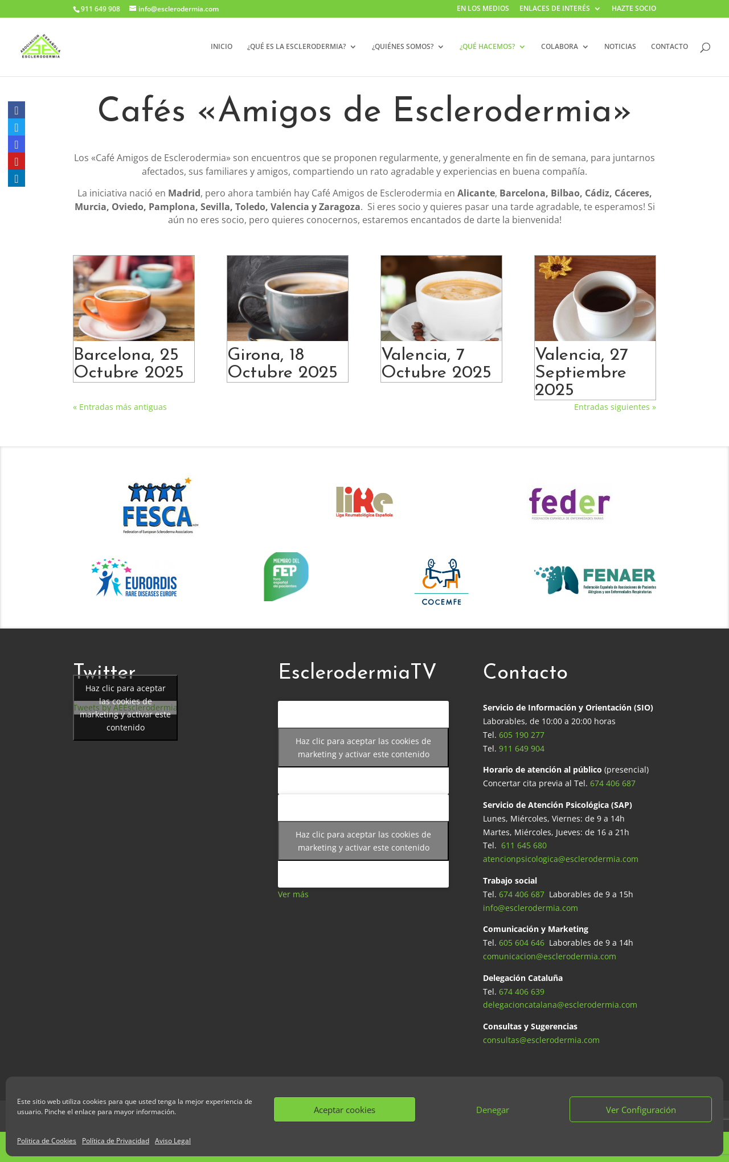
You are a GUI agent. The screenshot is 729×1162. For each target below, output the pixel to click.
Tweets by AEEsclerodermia (125, 708)
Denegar (492, 1109)
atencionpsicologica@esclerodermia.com (560, 858)
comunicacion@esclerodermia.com (549, 956)
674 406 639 (521, 991)
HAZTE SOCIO (634, 9)
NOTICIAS (620, 47)
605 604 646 (521, 942)
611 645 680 (524, 845)
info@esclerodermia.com (530, 907)
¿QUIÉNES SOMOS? (402, 47)
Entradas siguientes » (615, 406)
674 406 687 (613, 783)
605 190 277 (521, 734)
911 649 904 (521, 748)
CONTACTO (669, 47)
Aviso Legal (173, 1140)
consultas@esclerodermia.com (541, 1039)
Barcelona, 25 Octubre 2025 (128, 364)
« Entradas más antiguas (120, 406)
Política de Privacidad (115, 1140)
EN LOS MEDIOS (483, 9)
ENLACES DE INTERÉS (554, 9)
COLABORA (559, 47)
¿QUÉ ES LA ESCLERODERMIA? (296, 47)
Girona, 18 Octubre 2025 (282, 364)
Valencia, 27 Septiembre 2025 (581, 373)
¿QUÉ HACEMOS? (487, 47)
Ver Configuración (641, 1109)
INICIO (221, 47)
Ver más (293, 894)
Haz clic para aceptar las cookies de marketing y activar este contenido (125, 708)
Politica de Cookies (46, 1140)
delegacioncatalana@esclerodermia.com (560, 1004)
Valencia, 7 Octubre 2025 (436, 364)
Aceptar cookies (344, 1109)
